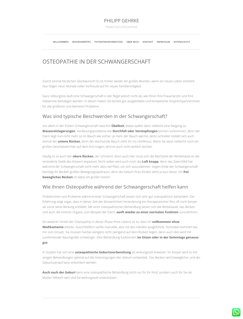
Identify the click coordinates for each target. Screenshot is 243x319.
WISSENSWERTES (81, 41)
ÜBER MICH (132, 41)
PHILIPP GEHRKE (121, 20)
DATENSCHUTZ (182, 41)
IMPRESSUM (163, 41)
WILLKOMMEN (61, 41)
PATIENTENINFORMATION (108, 41)
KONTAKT (148, 41)
